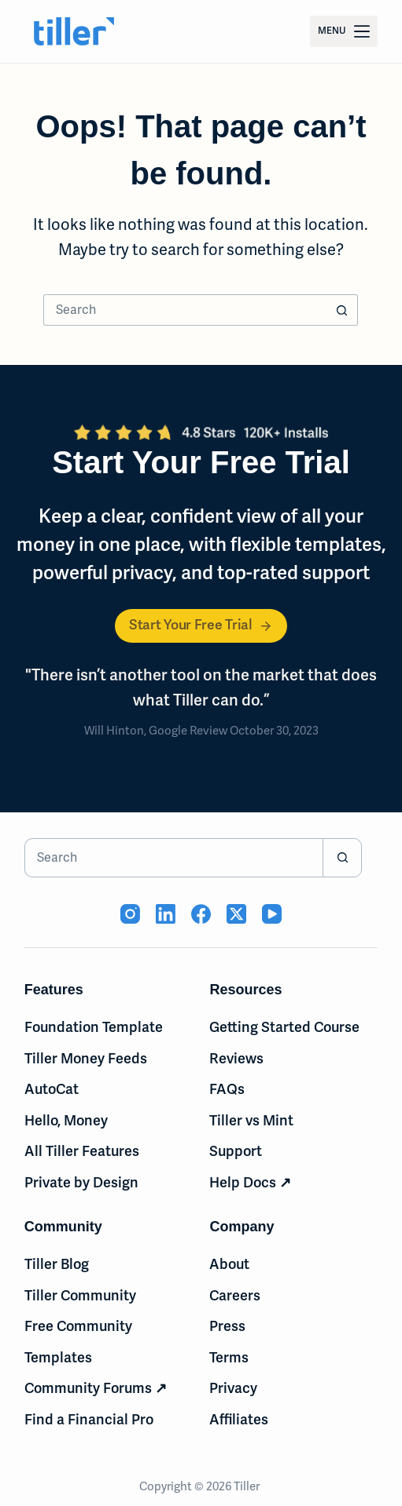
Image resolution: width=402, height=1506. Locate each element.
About (229, 1264)
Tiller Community (80, 1295)
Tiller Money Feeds (85, 1058)
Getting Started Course (284, 1027)
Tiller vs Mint (251, 1120)
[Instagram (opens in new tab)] (130, 914)
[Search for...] (184, 310)
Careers (234, 1295)
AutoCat (51, 1089)
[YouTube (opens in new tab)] (272, 914)
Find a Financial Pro (88, 1419)
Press (227, 1326)
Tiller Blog (56, 1264)
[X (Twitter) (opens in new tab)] (236, 914)
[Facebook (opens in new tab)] (201, 914)
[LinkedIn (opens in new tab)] (165, 914)
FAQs (227, 1089)
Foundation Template (93, 1027)
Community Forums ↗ (95, 1388)
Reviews (236, 1058)
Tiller (248, 1486)
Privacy (233, 1388)
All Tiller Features (81, 1151)
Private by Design (81, 1182)
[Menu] (344, 31)
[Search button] (342, 310)
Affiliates (238, 1419)
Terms (229, 1357)
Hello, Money (66, 1120)
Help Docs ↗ (250, 1182)
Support (235, 1151)
